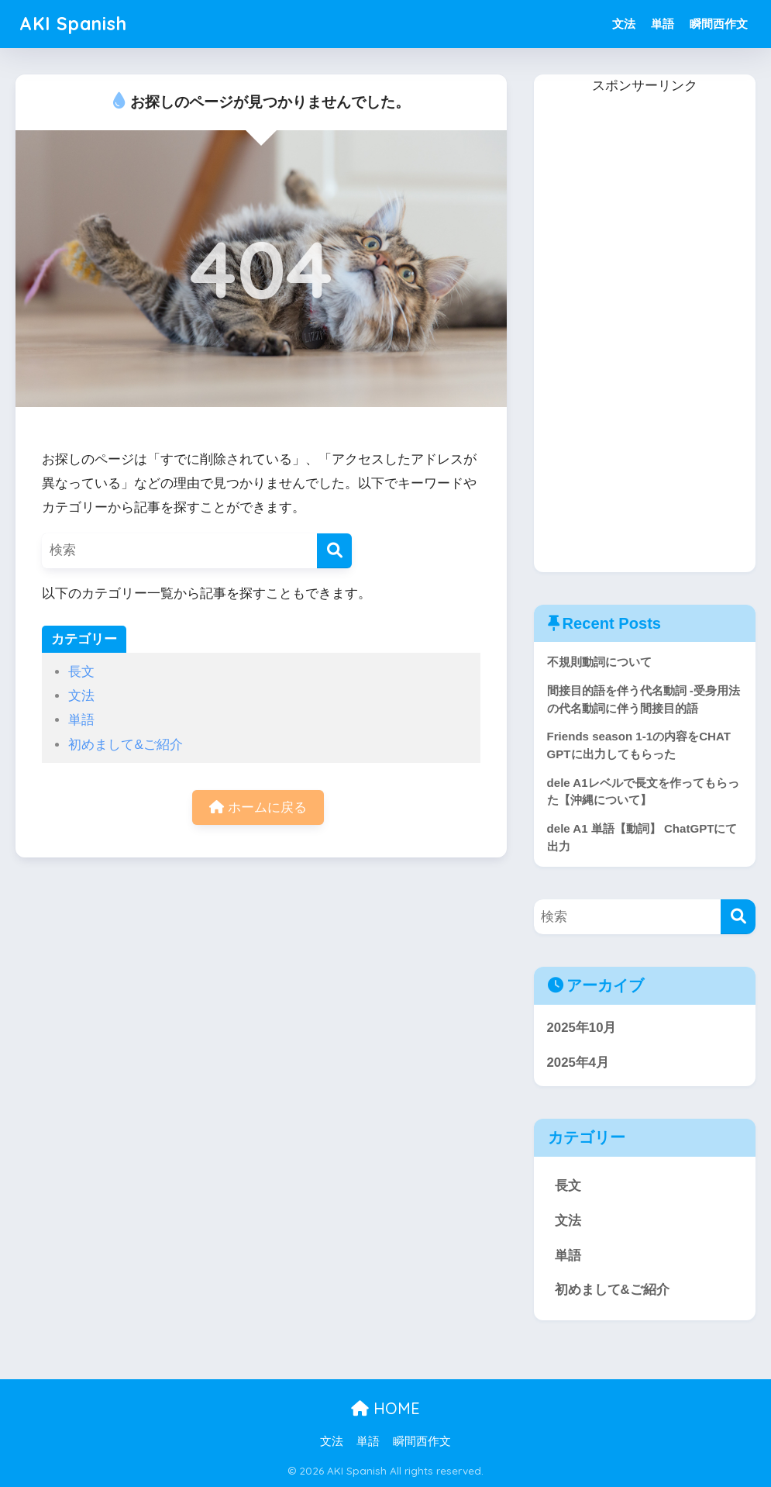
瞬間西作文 (719, 23)
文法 (623, 23)
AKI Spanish (73, 23)
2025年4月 (578, 1062)
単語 (662, 23)
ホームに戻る (258, 807)
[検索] (334, 550)
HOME (385, 1408)
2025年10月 (582, 1027)
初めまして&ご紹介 (125, 744)
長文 (81, 671)
